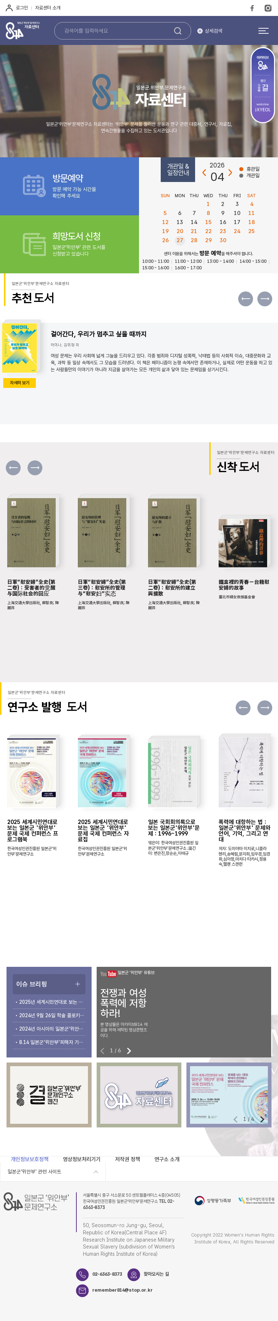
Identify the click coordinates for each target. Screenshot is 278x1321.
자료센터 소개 (47, 8)
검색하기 (178, 30)
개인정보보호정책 (30, 1159)
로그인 (22, 8)
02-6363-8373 (107, 1274)
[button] (264, 298)
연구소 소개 (167, 1159)
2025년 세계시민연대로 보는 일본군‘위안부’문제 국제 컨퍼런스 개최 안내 (52, 1002)
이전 (204, 173)
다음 (229, 173)
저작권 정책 (127, 1159)
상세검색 (213, 31)
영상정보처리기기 (82, 1159)
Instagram (268, 8)
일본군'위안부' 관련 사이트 (34, 1172)
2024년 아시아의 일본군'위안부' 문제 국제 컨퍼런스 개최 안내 (52, 1029)
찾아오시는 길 (156, 1274)
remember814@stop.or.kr (122, 1290)
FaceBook (252, 8)
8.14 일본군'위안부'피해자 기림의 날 (52, 1042)
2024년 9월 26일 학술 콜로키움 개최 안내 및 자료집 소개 (52, 1015)
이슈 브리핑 (31, 984)
